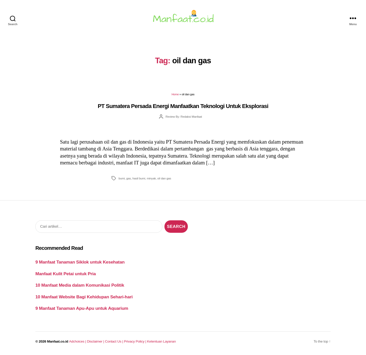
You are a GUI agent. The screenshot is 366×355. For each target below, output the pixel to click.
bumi (121, 178)
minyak (151, 178)
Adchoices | (78, 341)
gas (128, 178)
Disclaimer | (96, 341)
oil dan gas (164, 178)
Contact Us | (114, 341)
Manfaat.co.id (57, 341)
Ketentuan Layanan (161, 341)
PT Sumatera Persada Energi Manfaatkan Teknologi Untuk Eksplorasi (183, 106)
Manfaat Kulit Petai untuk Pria (65, 273)
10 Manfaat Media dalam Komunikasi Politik (79, 285)
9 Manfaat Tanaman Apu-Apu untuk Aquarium (81, 308)
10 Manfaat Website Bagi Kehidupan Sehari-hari (84, 296)
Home (175, 94)
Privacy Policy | (135, 341)
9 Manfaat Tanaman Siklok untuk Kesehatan (80, 262)
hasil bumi (138, 178)
